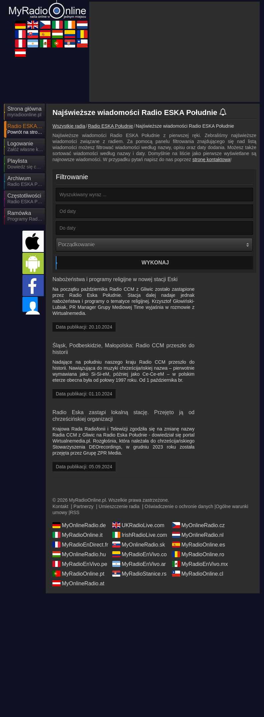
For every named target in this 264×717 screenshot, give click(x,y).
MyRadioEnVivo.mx (200, 510)
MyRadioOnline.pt (78, 520)
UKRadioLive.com (138, 472)
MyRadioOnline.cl (197, 520)
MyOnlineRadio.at (78, 530)
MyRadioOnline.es (198, 491)
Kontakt (60, 453)
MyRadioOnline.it (77, 481)
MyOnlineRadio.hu (79, 501)
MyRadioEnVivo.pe (79, 510)
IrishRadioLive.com (139, 481)
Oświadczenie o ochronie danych (179, 453)
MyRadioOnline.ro (198, 501)
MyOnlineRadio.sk (138, 491)
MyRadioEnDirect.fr (80, 491)
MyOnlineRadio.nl (198, 481)
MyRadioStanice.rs (139, 520)
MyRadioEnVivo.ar (139, 510)
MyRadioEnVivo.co (139, 501)
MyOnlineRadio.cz (198, 472)
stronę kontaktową (211, 99)
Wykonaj (155, 202)
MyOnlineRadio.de (79, 472)
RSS (75, 459)
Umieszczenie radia (119, 453)
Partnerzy (84, 453)
